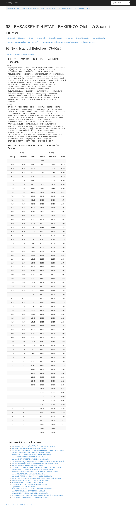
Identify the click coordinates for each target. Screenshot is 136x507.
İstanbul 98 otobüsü (82, 38)
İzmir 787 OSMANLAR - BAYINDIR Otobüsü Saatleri (29, 491)
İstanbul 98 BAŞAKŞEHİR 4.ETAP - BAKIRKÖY (23, 42)
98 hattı (30, 38)
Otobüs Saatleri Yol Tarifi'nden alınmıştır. (20, 54)
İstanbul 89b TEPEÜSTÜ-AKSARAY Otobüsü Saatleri (29, 474)
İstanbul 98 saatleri (99, 38)
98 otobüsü (11, 38)
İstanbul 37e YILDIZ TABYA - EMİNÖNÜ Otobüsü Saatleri (31, 453)
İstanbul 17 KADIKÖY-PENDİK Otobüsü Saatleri (27, 465)
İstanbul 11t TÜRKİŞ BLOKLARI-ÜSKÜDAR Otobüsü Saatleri (32, 476)
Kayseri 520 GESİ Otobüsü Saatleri (23, 487)
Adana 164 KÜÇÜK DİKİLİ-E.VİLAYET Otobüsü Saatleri (30, 493)
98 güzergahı (41, 38)
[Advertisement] (68, 3)
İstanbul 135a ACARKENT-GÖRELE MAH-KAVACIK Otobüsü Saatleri (35, 472)
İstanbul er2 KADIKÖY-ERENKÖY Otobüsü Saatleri (29, 448)
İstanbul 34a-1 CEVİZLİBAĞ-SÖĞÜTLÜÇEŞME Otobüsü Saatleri (33, 446)
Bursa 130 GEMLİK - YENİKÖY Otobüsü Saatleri (28, 482)
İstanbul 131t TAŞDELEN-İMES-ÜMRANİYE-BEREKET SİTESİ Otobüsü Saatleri (38, 450)
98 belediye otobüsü (55, 38)
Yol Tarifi (22, 505)
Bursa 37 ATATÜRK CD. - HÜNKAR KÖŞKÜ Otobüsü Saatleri (32, 489)
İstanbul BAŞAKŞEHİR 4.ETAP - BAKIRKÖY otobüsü (60, 42)
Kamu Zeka (30, 505)
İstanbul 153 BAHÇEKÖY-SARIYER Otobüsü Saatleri (29, 457)
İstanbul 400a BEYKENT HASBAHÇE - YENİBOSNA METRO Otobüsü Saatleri (38, 461)
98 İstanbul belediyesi (88, 42)
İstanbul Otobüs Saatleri (30, 8)
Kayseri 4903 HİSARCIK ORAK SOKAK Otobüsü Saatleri (31, 497)
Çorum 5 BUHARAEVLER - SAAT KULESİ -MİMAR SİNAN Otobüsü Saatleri (37, 478)
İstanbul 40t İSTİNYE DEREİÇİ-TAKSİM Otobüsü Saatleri (30, 459)
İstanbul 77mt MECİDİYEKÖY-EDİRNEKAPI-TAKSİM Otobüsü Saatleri (35, 463)
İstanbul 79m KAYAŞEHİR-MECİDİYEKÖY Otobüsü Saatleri (31, 455)
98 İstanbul (69, 38)
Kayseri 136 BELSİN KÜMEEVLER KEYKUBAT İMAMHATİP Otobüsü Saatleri (37, 495)
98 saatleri (21, 38)
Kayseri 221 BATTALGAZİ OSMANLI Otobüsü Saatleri (29, 484)
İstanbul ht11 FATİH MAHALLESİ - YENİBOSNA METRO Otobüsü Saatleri (36, 467)
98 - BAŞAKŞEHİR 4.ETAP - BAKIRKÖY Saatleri (75, 8)
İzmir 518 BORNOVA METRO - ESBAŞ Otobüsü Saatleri (30, 480)
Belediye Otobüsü (13, 3)
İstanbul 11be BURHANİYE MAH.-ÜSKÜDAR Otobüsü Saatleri (32, 470)
